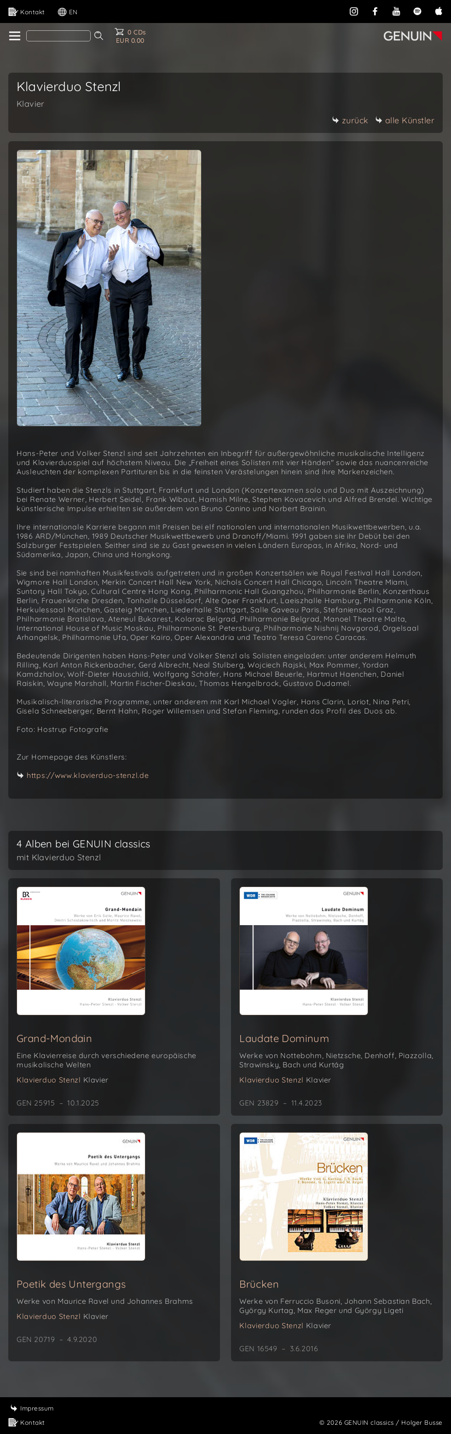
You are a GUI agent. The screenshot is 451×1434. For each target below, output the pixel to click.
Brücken (259, 1284)
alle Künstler (405, 120)
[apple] (438, 10)
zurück (350, 120)
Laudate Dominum (284, 1038)
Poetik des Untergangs (71, 1284)
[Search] (58, 35)
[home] (14, 36)
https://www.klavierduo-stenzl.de (88, 775)
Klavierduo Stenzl (63, 1079)
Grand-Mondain (54, 1038)
